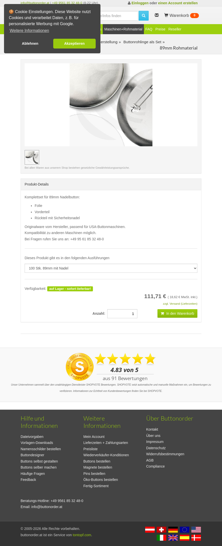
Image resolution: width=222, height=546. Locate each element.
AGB (150, 460)
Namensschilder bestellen (41, 449)
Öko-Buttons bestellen (100, 480)
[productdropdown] (111, 268)
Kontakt (152, 429)
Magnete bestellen (97, 467)
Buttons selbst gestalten (39, 461)
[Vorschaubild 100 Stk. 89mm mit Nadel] (32, 157)
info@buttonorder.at (35, 3)
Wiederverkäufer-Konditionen (106, 455)
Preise (160, 29)
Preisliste (90, 449)
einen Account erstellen (178, 3)
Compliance (155, 466)
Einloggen (140, 3)
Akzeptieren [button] (74, 43)
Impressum (154, 442)
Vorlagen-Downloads (37, 443)
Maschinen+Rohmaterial (123, 29)
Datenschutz (156, 448)
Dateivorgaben (32, 437)
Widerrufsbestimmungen (165, 454)
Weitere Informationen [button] (29, 30)
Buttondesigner (32, 455)
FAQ (148, 29)
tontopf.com (82, 535)
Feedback (28, 480)
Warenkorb (181, 15)
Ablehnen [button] (30, 43)
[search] (111, 16)
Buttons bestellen (96, 461)
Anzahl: (99, 313)
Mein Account (93, 437)
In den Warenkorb (177, 313)
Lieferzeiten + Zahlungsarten (105, 443)
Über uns (153, 436)
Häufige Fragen (33, 474)
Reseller (174, 29)
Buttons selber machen (39, 467)
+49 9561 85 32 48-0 (67, 3)
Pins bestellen (94, 474)
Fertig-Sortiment (95, 486)
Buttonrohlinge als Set (141, 42)
